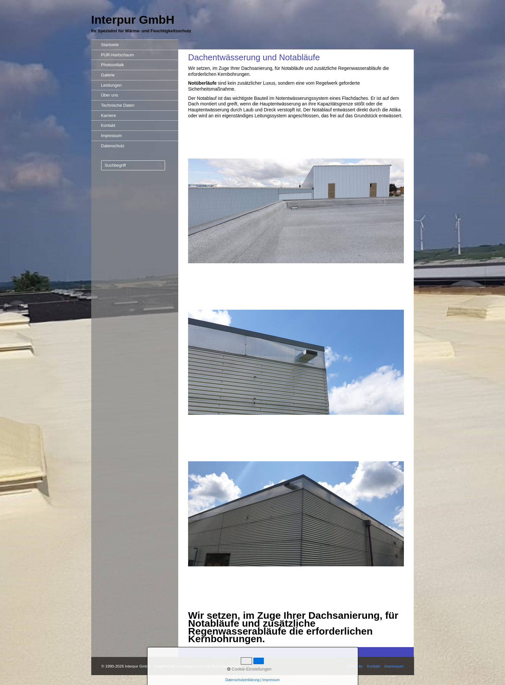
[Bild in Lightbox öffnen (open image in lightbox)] (296, 211)
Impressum (111, 135)
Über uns (109, 95)
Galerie (108, 74)
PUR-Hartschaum (117, 54)
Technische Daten (118, 105)
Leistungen (111, 85)
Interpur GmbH (133, 19)
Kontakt (108, 125)
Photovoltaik (112, 64)
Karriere (108, 115)
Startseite (110, 44)
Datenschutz (113, 145)
